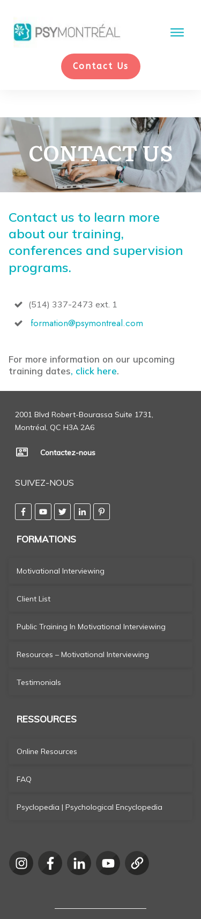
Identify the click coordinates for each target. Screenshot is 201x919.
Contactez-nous (67, 427)
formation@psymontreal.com (87, 297)
